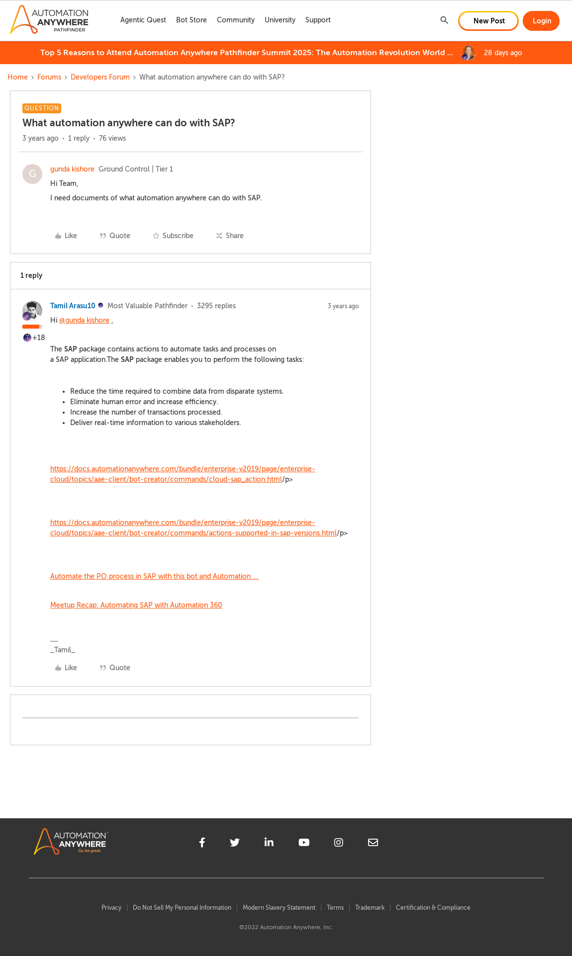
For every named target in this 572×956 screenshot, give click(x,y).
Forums (49, 77)
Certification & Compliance (433, 907)
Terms (335, 907)
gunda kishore (72, 169)
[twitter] (235, 844)
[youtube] (304, 844)
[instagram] (338, 844)
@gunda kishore (84, 320)
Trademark (369, 907)
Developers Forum (100, 77)
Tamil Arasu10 (72, 306)
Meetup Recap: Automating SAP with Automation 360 (136, 605)
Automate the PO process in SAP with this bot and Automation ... (154, 576)
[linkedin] (269, 844)
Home (17, 77)
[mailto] (373, 844)
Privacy (111, 907)
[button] (488, 21)
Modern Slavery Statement (279, 907)
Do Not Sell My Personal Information (182, 907)
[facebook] (202, 844)
